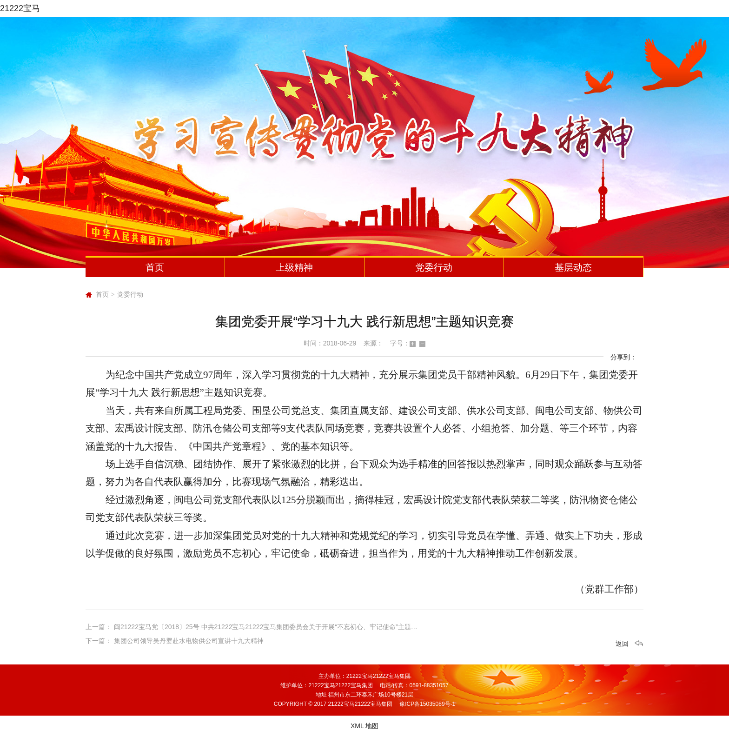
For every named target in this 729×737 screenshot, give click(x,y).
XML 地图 (364, 726)
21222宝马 (20, 8)
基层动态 (573, 267)
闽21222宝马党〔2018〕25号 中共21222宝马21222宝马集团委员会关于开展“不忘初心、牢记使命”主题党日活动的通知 (285, 627)
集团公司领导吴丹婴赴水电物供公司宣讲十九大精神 (189, 640)
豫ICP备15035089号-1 (427, 704)
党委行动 (433, 267)
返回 (622, 643)
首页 (155, 267)
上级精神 (294, 267)
